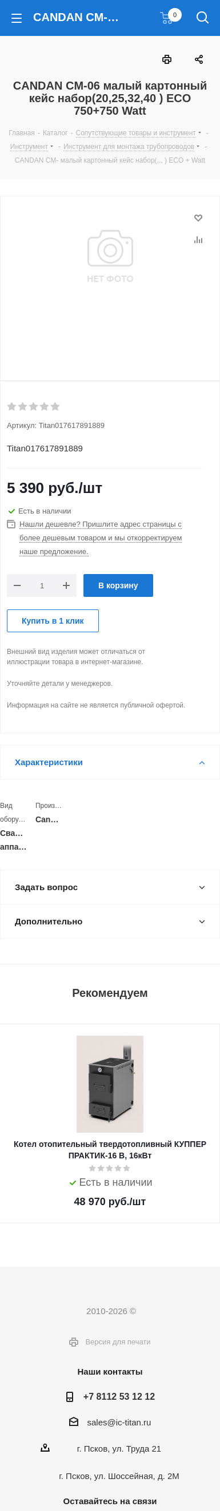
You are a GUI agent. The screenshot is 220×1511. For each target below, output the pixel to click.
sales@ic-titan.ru (119, 1422)
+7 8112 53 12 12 (119, 1396)
